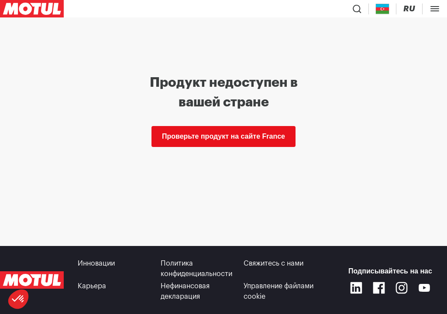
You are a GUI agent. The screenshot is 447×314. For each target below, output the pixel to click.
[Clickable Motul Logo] (32, 8)
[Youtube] (424, 288)
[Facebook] (379, 288)
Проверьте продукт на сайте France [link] (223, 136)
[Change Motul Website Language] (409, 9)
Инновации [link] (96, 263)
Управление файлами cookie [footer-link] (278, 291)
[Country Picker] (382, 9)
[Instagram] (401, 288)
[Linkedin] (356, 288)
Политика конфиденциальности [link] (196, 268)
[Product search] (357, 8)
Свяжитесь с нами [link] (273, 263)
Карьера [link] (92, 286)
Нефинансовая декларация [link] (185, 291)
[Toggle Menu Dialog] (435, 8)
